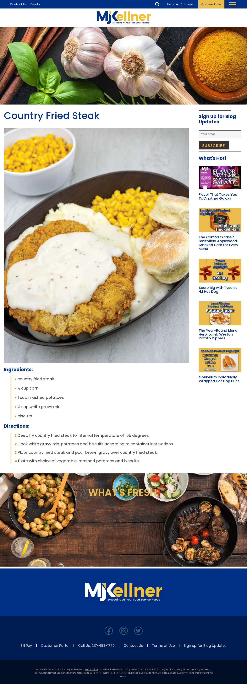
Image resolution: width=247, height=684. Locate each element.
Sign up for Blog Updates (205, 645)
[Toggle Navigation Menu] (232, 4)
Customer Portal (211, 4)
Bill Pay (26, 645)
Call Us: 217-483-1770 (96, 645)
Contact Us (133, 645)
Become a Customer (180, 4)
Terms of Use (163, 645)
